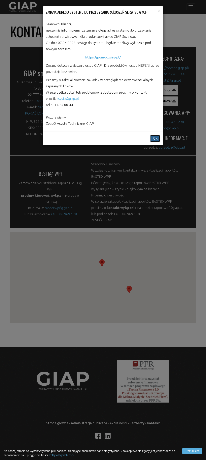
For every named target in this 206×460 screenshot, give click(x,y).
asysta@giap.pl (68, 98)
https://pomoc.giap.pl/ (103, 57)
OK (155, 138)
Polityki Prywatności (61, 455)
